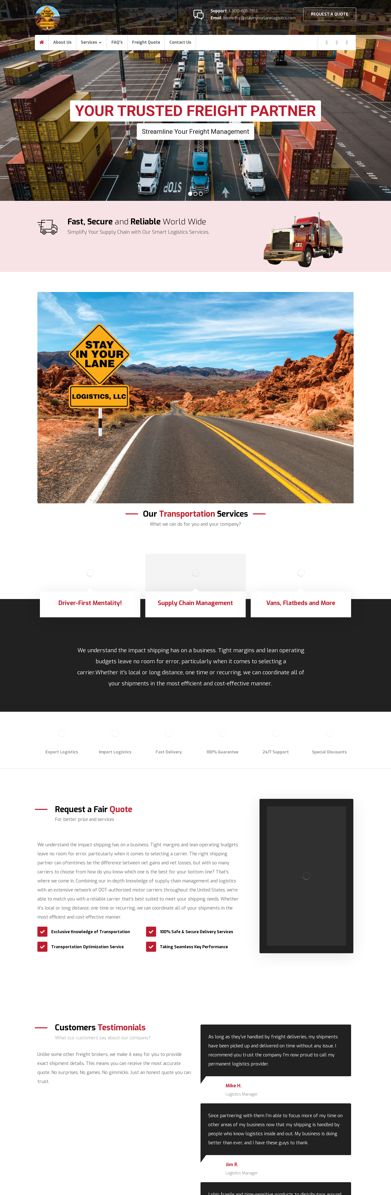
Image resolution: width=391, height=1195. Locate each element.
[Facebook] (327, 42)
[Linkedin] (337, 42)
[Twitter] (347, 42)
